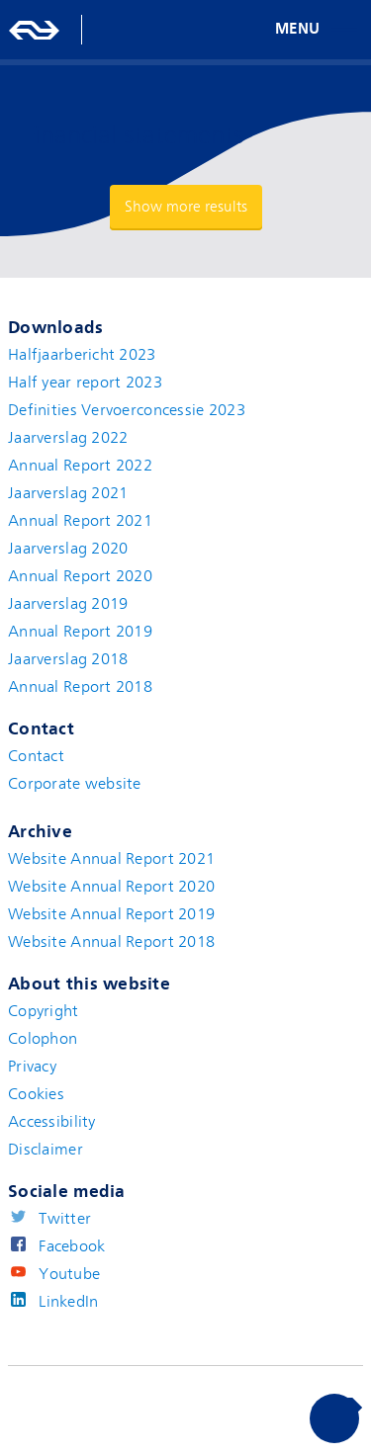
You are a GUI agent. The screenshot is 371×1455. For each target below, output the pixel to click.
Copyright (43, 1011)
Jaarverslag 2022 (68, 438)
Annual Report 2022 (80, 465)
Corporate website (74, 784)
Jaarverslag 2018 (68, 659)
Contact (36, 756)
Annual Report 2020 (80, 576)
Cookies (36, 1094)
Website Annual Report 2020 (111, 887)
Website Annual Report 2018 (111, 942)
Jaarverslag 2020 (68, 548)
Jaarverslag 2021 (68, 493)
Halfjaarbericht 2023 (82, 355)
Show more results (186, 206)
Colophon (42, 1039)
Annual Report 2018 (80, 687)
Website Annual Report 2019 (111, 914)
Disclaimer (45, 1149)
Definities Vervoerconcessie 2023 (126, 410)
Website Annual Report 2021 (111, 859)
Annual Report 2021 (80, 521)
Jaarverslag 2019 (68, 604)
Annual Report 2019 (80, 632)
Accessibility (52, 1122)
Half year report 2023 (85, 382)
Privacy (32, 1066)
